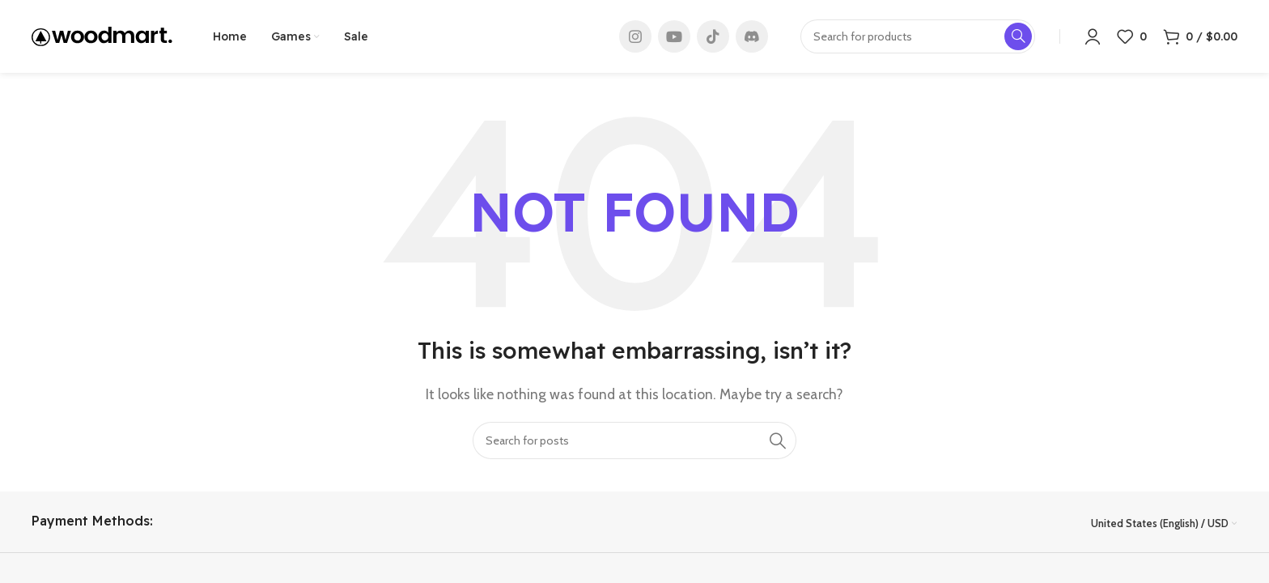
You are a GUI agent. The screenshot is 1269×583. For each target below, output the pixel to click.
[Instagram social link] (635, 36)
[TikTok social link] (713, 36)
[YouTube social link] (674, 36)
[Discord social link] (752, 36)
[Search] (634, 440)
